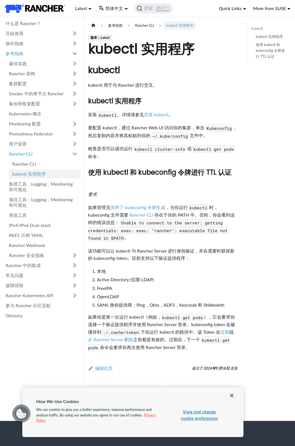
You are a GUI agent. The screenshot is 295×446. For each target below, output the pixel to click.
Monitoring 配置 (25, 123)
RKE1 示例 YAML (26, 235)
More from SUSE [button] (269, 8)
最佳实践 (18, 63)
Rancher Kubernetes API (29, 295)
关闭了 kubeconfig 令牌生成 (137, 207)
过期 (224, 331)
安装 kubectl (156, 114)
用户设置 (18, 143)
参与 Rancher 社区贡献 (28, 305)
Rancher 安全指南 (26, 255)
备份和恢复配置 (24, 103)
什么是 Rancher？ (23, 23)
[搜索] (154, 8)
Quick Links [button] (230, 8)
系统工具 (18, 215)
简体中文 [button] (110, 8)
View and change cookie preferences (199, 415)
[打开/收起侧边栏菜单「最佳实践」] (75, 63)
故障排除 (14, 285)
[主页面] (93, 25)
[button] (21, 414)
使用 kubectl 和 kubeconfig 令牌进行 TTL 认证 (270, 50)
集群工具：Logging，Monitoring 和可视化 (41, 186)
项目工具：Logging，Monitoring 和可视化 (41, 202)
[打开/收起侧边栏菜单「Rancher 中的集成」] (75, 265)
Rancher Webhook (27, 245)
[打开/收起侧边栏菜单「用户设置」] (75, 143)
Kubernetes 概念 (25, 113)
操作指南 (14, 43)
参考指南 (14, 53)
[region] (132, 412)
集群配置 (18, 83)
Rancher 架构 (22, 73)
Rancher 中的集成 (23, 265)
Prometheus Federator (31, 133)
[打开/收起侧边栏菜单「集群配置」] (75, 83)
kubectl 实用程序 (29, 173)
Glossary (14, 315)
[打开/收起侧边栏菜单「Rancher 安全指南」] (75, 255)
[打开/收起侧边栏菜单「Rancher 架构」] (75, 73)
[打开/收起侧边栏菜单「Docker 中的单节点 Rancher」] (75, 93)
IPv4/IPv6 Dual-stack (30, 225)
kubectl (257, 28)
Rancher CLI (21, 153)
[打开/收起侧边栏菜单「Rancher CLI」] (75, 153)
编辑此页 (100, 368)
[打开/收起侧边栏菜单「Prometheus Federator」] (75, 133)
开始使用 (14, 33)
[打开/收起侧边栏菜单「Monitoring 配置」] (75, 123)
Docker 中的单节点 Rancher (36, 93)
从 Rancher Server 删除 (110, 339)
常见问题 (14, 275)
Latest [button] (81, 8)
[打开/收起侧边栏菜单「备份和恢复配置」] (75, 103)
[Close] (232, 395)
